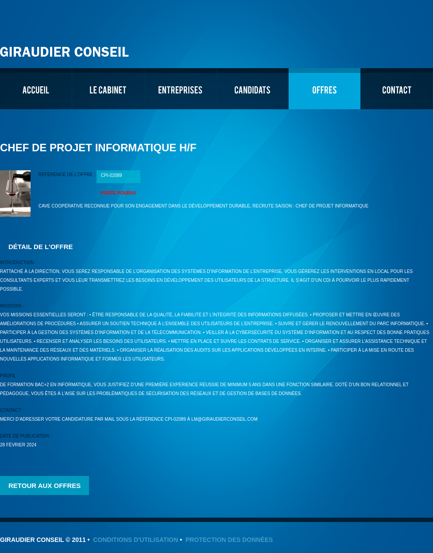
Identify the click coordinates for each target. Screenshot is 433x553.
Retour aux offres (44, 485)
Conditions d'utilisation (135, 539)
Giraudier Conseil (65, 48)
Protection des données (229, 539)
